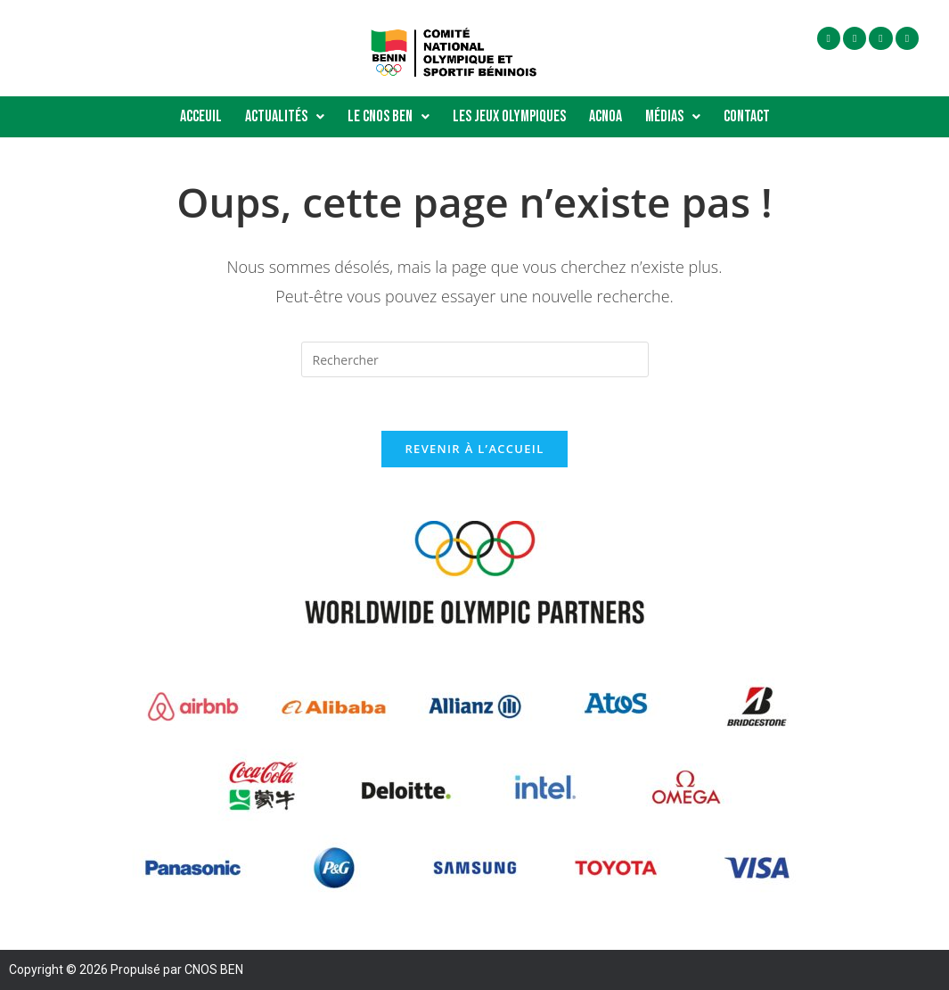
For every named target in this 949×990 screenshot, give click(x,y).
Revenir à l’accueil (474, 449)
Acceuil (201, 116)
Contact (747, 116)
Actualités (284, 116)
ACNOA (605, 116)
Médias (672, 116)
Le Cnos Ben (389, 116)
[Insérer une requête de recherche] (475, 359)
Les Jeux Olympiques (509, 116)
